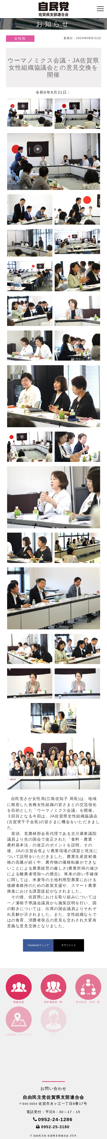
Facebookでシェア (38, 945)
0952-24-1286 (55, 1119)
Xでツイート (69, 945)
